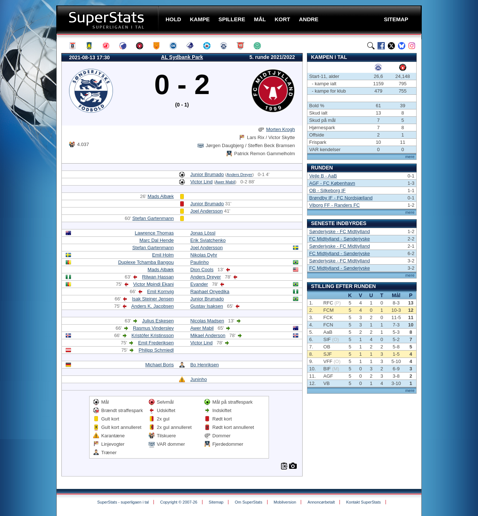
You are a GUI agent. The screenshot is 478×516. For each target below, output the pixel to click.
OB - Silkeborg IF (327, 190)
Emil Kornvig (160, 291)
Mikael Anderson (207, 335)
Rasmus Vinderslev (153, 328)
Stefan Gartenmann (153, 218)
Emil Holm (163, 255)
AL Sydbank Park (182, 57)
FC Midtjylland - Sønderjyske (339, 239)
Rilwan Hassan (158, 277)
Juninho (198, 379)
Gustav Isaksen (206, 306)
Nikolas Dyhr (203, 255)
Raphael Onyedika (209, 291)
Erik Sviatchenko (208, 240)
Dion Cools (202, 269)
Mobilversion (285, 502)
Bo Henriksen (204, 364)
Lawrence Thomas (154, 233)
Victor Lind (201, 181)
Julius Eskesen (158, 321)
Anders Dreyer (240, 174)
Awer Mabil (225, 182)
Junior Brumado (207, 174)
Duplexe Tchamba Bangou (146, 262)
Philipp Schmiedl (156, 350)
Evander (199, 284)
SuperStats (108, 19)
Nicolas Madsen (207, 321)
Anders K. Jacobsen (152, 306)
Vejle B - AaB (323, 176)
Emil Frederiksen (156, 342)
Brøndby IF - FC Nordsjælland (340, 198)
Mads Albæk (161, 196)
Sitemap (216, 502)
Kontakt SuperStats (363, 502)
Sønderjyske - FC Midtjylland (339, 231)
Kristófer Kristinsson (153, 335)
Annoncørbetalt (321, 502)
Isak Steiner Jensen (153, 299)
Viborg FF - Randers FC (334, 205)
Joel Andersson (206, 211)
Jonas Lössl (203, 233)
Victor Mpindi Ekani (153, 284)
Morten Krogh (280, 129)
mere (409, 156)
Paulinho (199, 262)
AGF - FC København (332, 183)
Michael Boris (159, 364)
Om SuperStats (248, 502)
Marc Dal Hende (156, 240)
